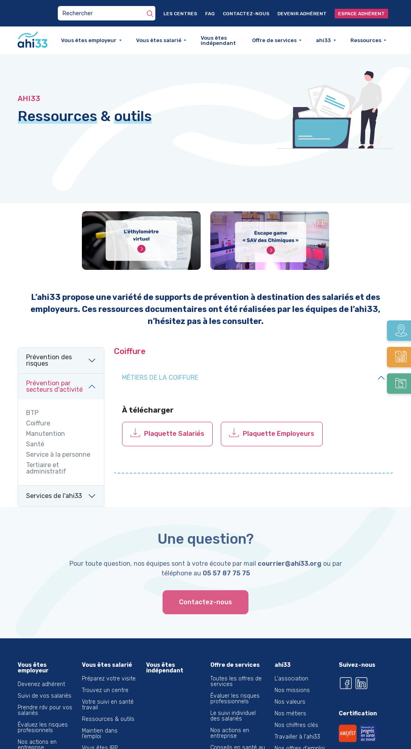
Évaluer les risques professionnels (235, 680)
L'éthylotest (289, 742)
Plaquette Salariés (174, 416)
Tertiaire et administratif (46, 450)
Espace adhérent (361, 13)
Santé (35, 426)
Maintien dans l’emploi (100, 715)
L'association (291, 660)
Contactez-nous (246, 13)
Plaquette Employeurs (278, 416)
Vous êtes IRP (100, 730)
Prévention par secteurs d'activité (54, 368)
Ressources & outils (108, 701)
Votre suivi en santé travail (108, 686)
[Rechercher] (149, 13)
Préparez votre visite (109, 660)
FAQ (210, 13)
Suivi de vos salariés (44, 677)
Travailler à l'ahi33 (297, 718)
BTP (32, 395)
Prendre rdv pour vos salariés (45, 692)
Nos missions (292, 672)
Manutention (45, 416)
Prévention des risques (49, 342)
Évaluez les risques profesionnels (43, 709)
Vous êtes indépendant (164, 650)
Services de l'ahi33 (54, 478)
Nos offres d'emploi (300, 730)
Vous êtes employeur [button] (89, 40)
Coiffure (38, 405)
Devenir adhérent (302, 13)
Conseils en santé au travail (237, 732)
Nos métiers (290, 695)
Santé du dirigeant (41, 741)
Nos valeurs (290, 683)
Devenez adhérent (41, 666)
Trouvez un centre (105, 672)
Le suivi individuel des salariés (233, 698)
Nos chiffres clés (296, 707)
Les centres (180, 13)
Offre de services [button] (275, 40)
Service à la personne (58, 436)
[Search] (106, 13)
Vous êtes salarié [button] (159, 40)
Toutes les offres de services (236, 663)
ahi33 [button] (324, 40)
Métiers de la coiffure (160, 359)
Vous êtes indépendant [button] (218, 40)
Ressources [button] (366, 40)
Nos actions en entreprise (37, 727)
